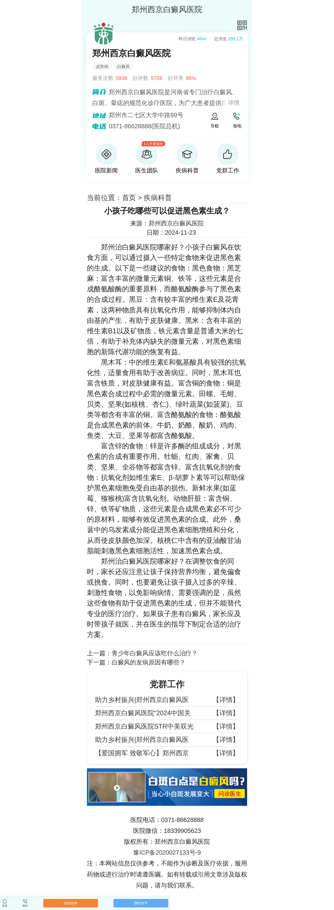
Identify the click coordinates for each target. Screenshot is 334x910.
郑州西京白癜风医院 (176, 223)
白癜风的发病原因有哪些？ (149, 662)
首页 (129, 198)
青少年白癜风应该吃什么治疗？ (155, 653)
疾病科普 (158, 198)
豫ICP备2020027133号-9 (167, 852)
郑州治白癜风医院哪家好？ (143, 247)
